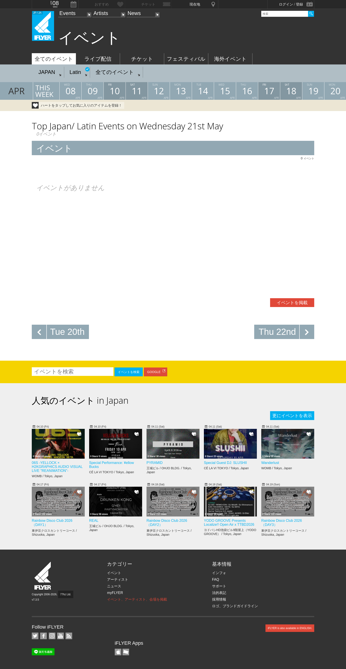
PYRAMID (155, 463)
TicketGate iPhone (125, 652)
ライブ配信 (97, 59)
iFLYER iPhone (118, 652)
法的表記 (219, 593)
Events (67, 13)
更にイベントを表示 (292, 415)
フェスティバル (186, 59)
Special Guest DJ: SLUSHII (225, 463)
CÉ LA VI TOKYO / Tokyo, (111, 472)
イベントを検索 (128, 372)
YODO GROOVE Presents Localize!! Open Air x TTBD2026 (229, 522)
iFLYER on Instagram (52, 636)
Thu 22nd (277, 332)
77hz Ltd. (65, 594)
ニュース (114, 586)
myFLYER (115, 593)
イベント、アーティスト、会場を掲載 (137, 599)
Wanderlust (270, 463)
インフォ (219, 573)
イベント (114, 573)
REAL (93, 520)
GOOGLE (154, 372)
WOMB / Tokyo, (47, 476)
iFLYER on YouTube (60, 636)
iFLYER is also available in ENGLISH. (290, 628)
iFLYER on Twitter (35, 636)
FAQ (215, 579)
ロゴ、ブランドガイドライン (235, 606)
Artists (100, 13)
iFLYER (43, 576)
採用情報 (219, 599)
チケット (142, 59)
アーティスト (117, 579)
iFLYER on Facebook (43, 636)
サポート (219, 586)
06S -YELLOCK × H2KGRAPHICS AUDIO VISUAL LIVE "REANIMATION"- (57, 467)
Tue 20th (67, 332)
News (134, 13)
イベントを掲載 (292, 302)
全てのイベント (54, 59)
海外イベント (230, 59)
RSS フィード (69, 636)
